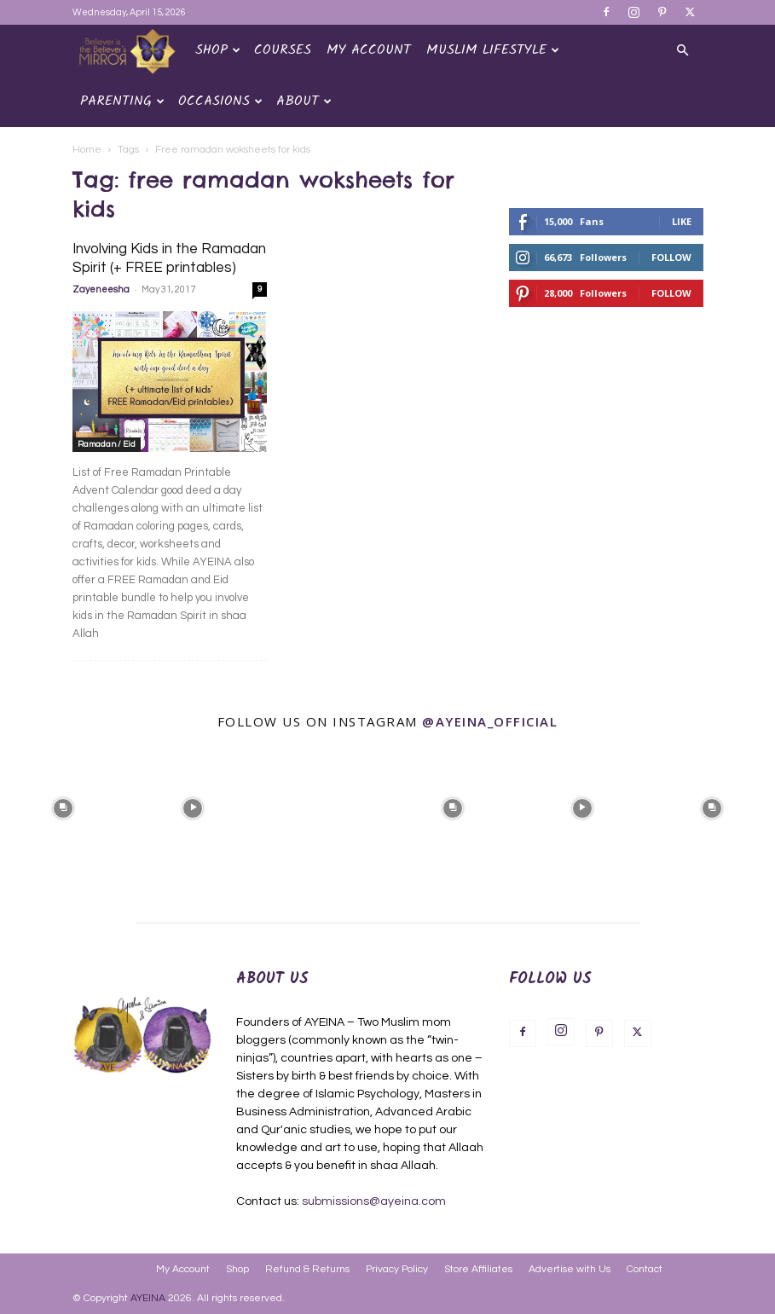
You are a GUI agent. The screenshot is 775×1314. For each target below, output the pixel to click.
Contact (644, 1269)
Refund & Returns (307, 1269)
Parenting (122, 101)
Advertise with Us (569, 1269)
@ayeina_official (490, 721)
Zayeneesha (101, 289)
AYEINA (147, 1298)
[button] (682, 51)
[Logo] (130, 51)
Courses (282, 50)
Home (86, 149)
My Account (369, 50)
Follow (671, 257)
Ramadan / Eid (107, 444)
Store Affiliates (478, 1269)
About (304, 101)
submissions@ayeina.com (374, 1201)
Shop (217, 50)
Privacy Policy (397, 1269)
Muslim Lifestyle (492, 50)
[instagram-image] (63, 806)
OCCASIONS (220, 101)
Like (681, 221)
